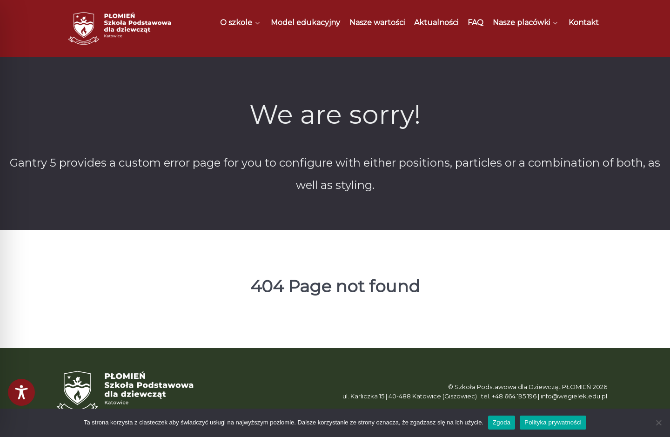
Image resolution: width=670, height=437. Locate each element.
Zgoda (501, 422)
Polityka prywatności (553, 422)
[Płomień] (120, 28)
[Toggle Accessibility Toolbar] (21, 392)
